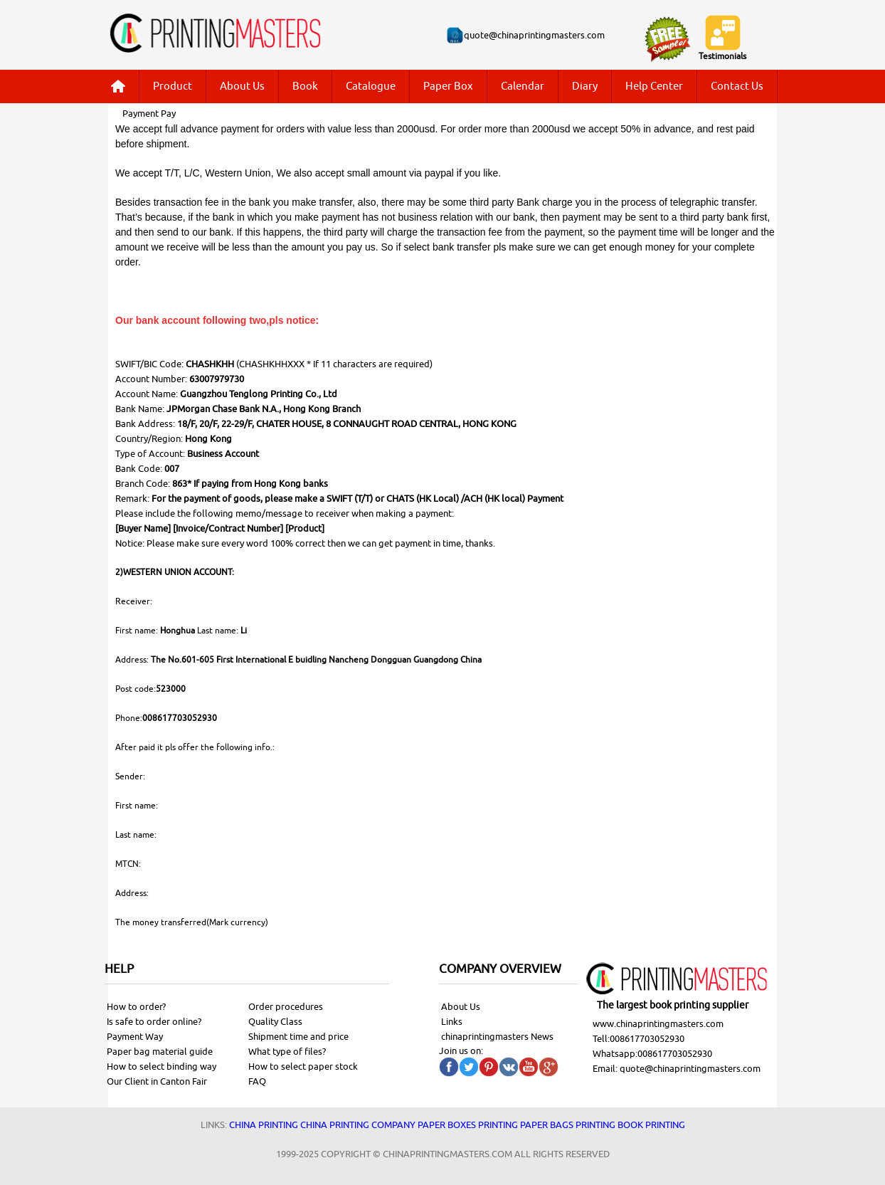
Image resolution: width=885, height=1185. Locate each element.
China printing (263, 1125)
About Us (242, 86)
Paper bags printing (567, 1125)
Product (172, 86)
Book (305, 86)
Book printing (651, 1125)
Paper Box (448, 86)
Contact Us (737, 86)
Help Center (654, 86)
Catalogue (371, 86)
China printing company (357, 1125)
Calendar (522, 86)
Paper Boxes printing (468, 1125)
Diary (585, 86)
